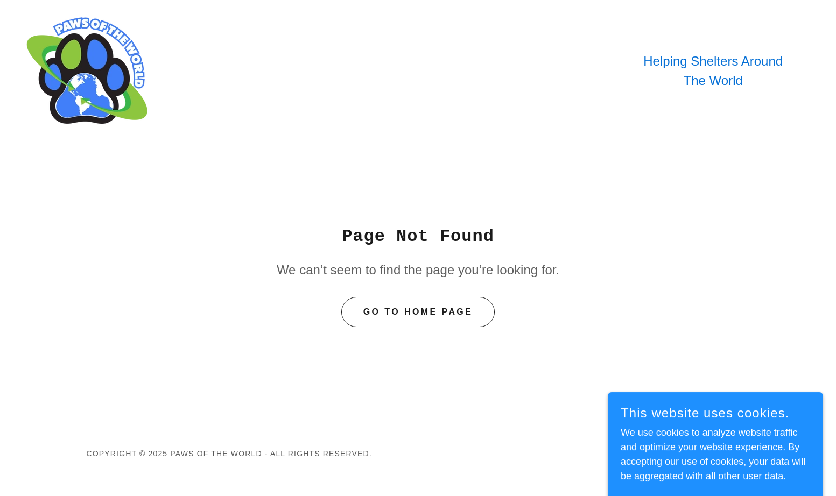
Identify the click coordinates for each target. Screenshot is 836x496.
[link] (89, 70)
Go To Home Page (418, 311)
